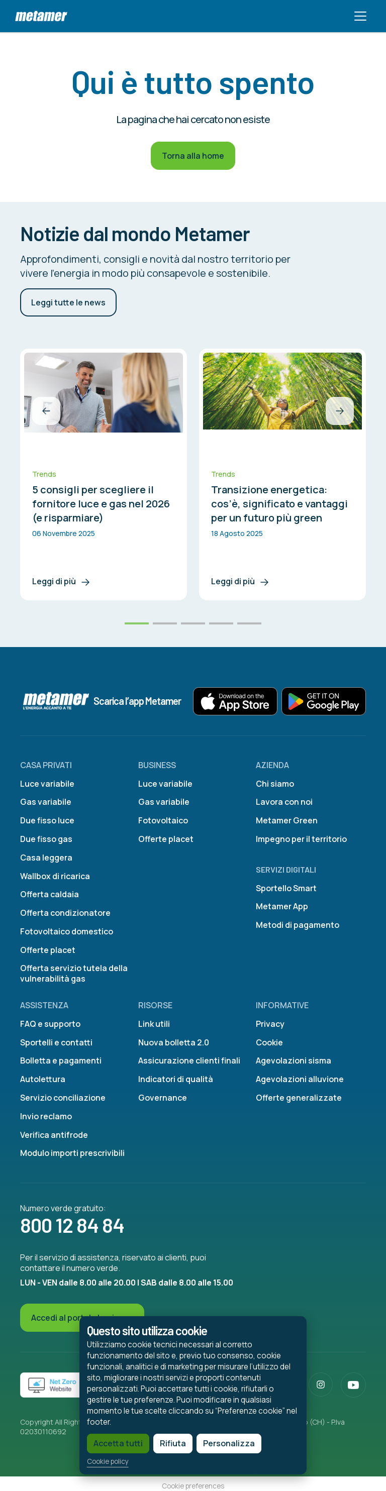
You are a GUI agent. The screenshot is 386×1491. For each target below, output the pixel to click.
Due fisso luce (47, 820)
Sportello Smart (286, 888)
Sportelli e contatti (56, 1042)
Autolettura (42, 1079)
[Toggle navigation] (360, 16)
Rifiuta (142, 1439)
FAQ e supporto (50, 1023)
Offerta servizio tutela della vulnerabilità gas (74, 973)
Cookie (269, 1042)
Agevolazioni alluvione (300, 1079)
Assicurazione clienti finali (189, 1060)
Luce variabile (47, 783)
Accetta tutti (87, 1439)
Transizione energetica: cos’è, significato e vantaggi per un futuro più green (279, 503)
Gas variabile (45, 801)
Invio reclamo (46, 1116)
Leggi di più (61, 581)
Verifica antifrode (54, 1134)
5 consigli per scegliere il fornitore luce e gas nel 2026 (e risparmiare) (101, 503)
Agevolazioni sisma (293, 1060)
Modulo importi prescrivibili (72, 1152)
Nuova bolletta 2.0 (173, 1042)
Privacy (270, 1023)
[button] (46, 411)
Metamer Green (287, 820)
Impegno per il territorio (301, 838)
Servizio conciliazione (63, 1097)
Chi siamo (275, 783)
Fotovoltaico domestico (66, 931)
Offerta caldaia (49, 894)
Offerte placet (47, 949)
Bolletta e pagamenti (61, 1060)
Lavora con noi (284, 801)
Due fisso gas (46, 838)
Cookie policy (77, 1458)
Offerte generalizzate (299, 1097)
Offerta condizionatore (65, 912)
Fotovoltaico (163, 820)
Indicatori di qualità (175, 1079)
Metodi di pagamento (297, 924)
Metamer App (282, 906)
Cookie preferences (193, 1485)
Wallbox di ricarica (55, 876)
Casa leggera (46, 857)
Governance (162, 1097)
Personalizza (198, 1439)
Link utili (154, 1023)
